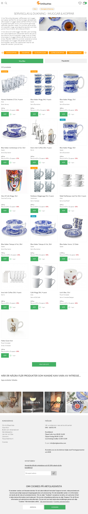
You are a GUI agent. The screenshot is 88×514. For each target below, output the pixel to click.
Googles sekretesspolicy (62, 502)
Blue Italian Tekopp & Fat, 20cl (41, 244)
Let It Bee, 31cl (65, 292)
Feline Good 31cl (7, 341)
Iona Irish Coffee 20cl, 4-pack (11, 292)
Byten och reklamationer (10, 430)
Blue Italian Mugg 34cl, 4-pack (40, 99)
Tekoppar (25, 53)
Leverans (5, 436)
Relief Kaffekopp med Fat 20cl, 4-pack (73, 196)
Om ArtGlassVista (8, 425)
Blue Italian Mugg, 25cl (67, 99)
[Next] (85, 53)
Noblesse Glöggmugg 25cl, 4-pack (42, 196)
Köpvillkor (5, 427)
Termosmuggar (75, 53)
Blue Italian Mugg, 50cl (67, 148)
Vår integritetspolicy (46, 502)
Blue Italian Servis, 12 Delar (69, 244)
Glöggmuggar (40, 53)
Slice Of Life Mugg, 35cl (9, 196)
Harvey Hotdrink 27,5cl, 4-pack (12, 99)
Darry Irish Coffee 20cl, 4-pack (41, 148)
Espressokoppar (57, 53)
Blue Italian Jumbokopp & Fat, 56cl (13, 148)
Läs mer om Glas (7, 434)
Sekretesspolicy (7, 432)
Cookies (5, 442)
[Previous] (2, 53)
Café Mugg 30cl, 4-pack (38, 292)
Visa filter (22, 61)
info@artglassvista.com (58, 443)
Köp (5, 114)
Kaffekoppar (11, 53)
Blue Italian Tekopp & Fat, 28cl (11, 244)
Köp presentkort (7, 439)
